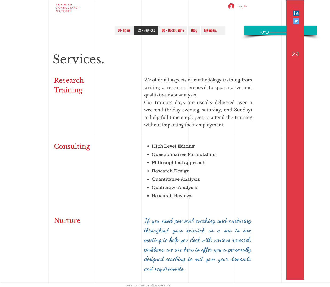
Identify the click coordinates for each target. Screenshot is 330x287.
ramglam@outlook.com (155, 285)
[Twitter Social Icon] (296, 21)
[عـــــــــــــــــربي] (280, 30)
